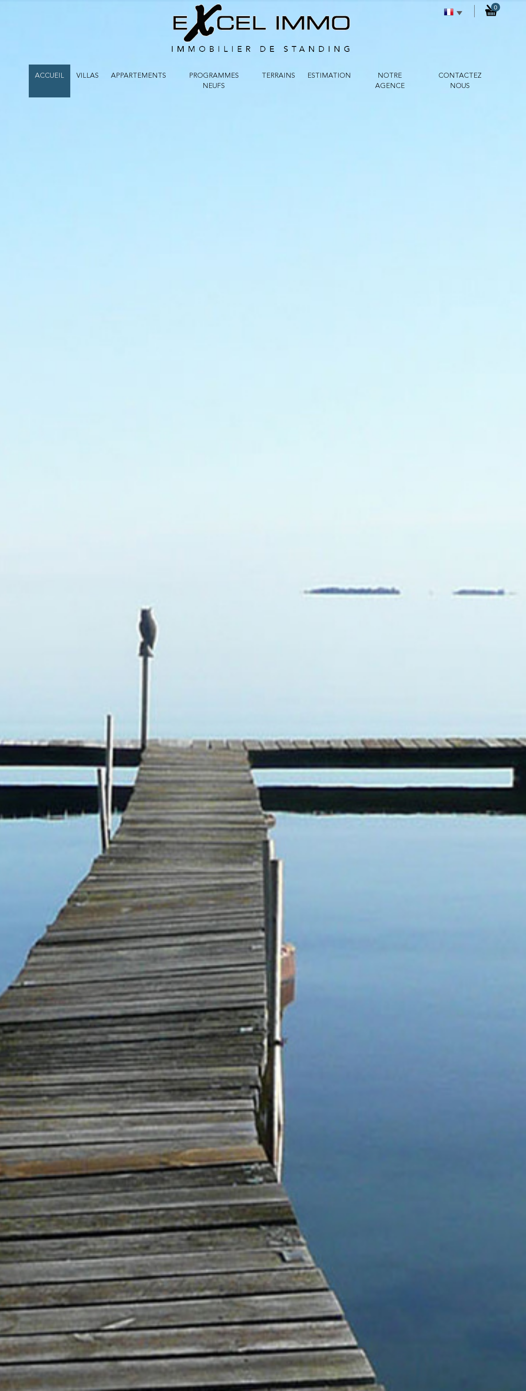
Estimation (329, 75)
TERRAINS (278, 75)
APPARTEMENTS (138, 75)
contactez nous (460, 81)
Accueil (49, 75)
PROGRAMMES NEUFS (214, 81)
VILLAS (87, 75)
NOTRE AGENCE (390, 81)
